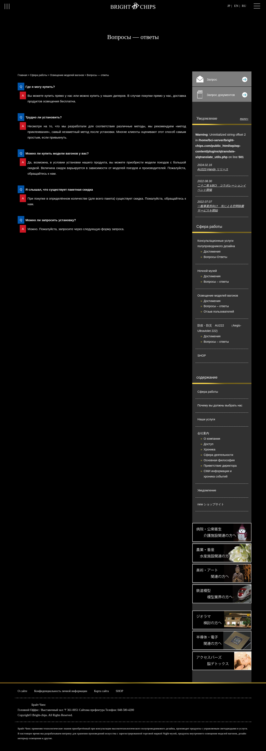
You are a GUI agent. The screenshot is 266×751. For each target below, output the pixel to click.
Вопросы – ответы (216, 281)
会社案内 (203, 433)
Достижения (212, 251)
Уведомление (206, 490)
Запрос (221, 79)
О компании (212, 438)
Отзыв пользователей (219, 311)
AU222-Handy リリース (212, 169)
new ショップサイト (210, 504)
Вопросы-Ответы (215, 257)
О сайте (22, 691)
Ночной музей (207, 270)
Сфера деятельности (218, 454)
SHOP (201, 355)
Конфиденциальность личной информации (60, 691)
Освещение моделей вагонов (67, 75)
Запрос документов (222, 94)
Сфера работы (38, 75)
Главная (22, 75)
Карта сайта (101, 691)
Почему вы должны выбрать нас (219, 405)
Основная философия (219, 460)
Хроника (209, 449)
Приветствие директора (220, 465)
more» (244, 118)
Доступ (208, 444)
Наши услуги (206, 419)
